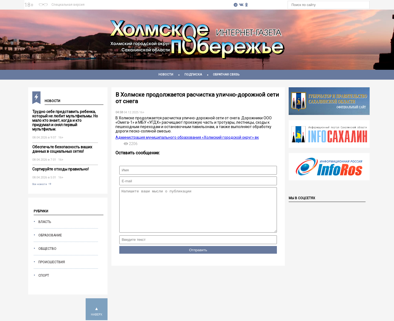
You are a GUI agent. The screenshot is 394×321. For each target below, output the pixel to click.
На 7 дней (159, 2)
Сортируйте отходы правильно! (60, 169)
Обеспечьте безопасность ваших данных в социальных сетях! (62, 149)
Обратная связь (226, 74)
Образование (50, 235)
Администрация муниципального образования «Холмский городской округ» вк (187, 137)
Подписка (193, 74)
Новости (165, 74)
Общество (47, 249)
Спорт (43, 275)
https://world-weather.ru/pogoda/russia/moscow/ (159, 7)
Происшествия (51, 262)
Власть (44, 222)
